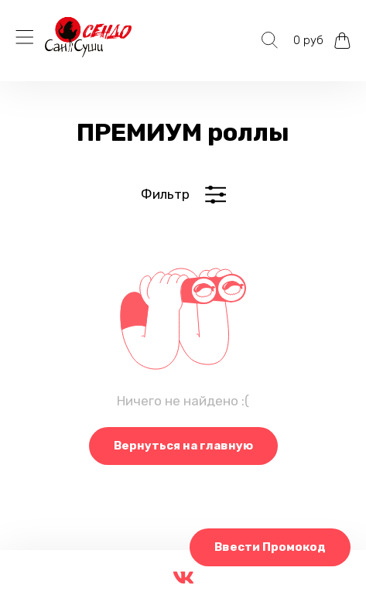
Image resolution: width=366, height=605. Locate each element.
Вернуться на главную (183, 446)
